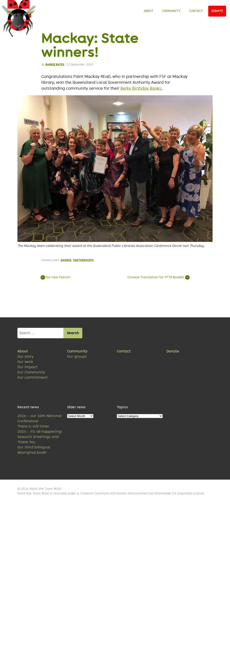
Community (171, 11)
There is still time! (33, 427)
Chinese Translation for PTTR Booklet (158, 278)
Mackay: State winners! (90, 45)
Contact (196, 11)
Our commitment (32, 378)
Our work (25, 363)
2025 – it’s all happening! (39, 432)
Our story (25, 357)
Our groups (77, 357)
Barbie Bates (55, 65)
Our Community (31, 373)
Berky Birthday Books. (141, 89)
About (148, 11)
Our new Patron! (55, 278)
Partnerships (83, 260)
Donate (217, 11)
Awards (66, 260)
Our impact (27, 368)
